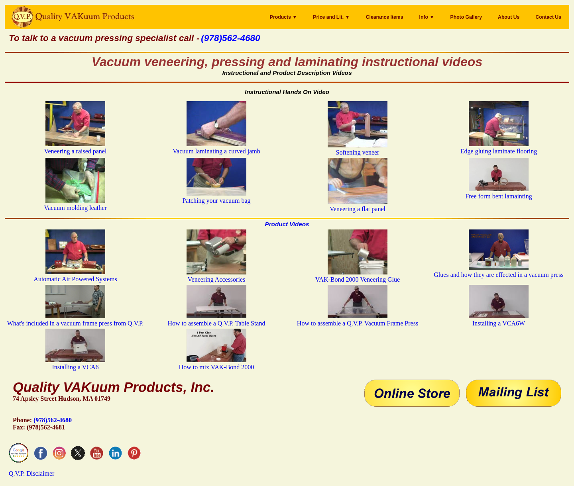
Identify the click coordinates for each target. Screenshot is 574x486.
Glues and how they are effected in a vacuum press (498, 271)
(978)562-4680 (52, 420)
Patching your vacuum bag (216, 197)
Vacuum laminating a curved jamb (216, 148)
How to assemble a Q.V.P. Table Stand (216, 320)
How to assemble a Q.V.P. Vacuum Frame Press (357, 320)
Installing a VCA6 (75, 363)
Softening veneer (357, 149)
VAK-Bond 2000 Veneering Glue (357, 276)
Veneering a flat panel (357, 205)
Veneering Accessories (216, 276)
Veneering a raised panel (75, 148)
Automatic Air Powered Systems (75, 275)
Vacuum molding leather (75, 204)
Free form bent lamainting (498, 193)
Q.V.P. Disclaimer (31, 473)
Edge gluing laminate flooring (498, 148)
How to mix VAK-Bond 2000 (216, 363)
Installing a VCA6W (499, 320)
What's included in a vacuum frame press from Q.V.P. (75, 320)
